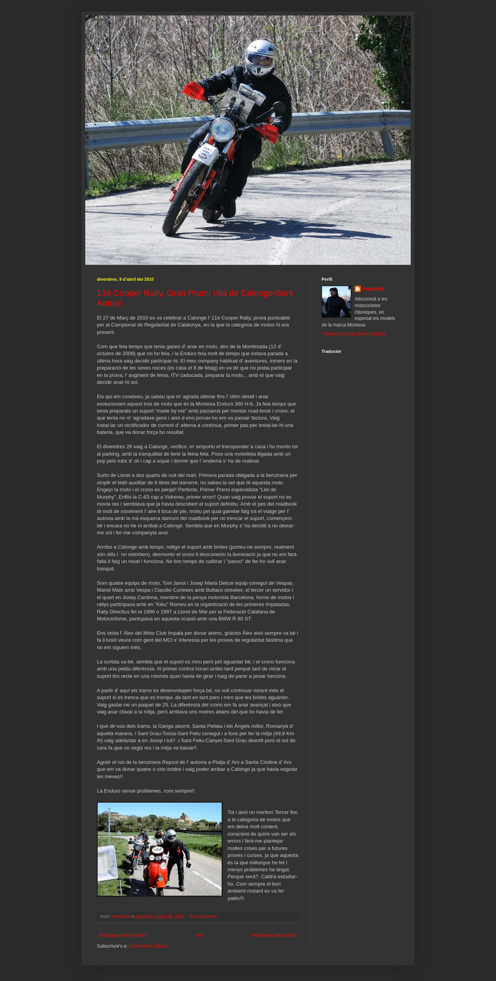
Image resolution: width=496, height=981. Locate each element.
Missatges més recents (122, 935)
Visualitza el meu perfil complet (354, 334)
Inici (199, 935)
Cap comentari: (204, 916)
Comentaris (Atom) (148, 946)
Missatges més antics (274, 935)
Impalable (373, 289)
